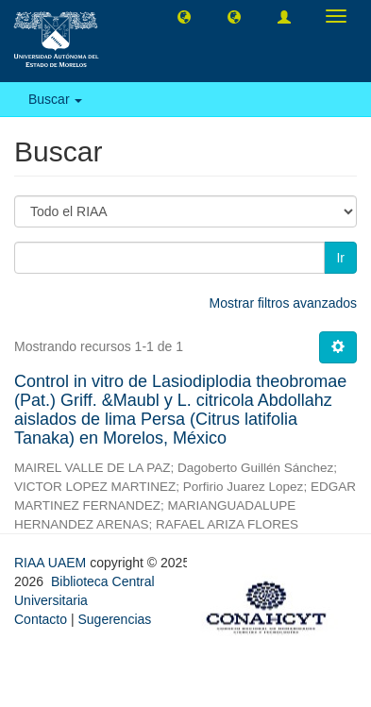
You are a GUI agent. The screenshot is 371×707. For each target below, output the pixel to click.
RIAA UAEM (52, 562)
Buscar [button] (55, 99)
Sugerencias (114, 619)
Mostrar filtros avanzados (283, 303)
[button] (184, 16)
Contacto (40, 619)
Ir (340, 257)
